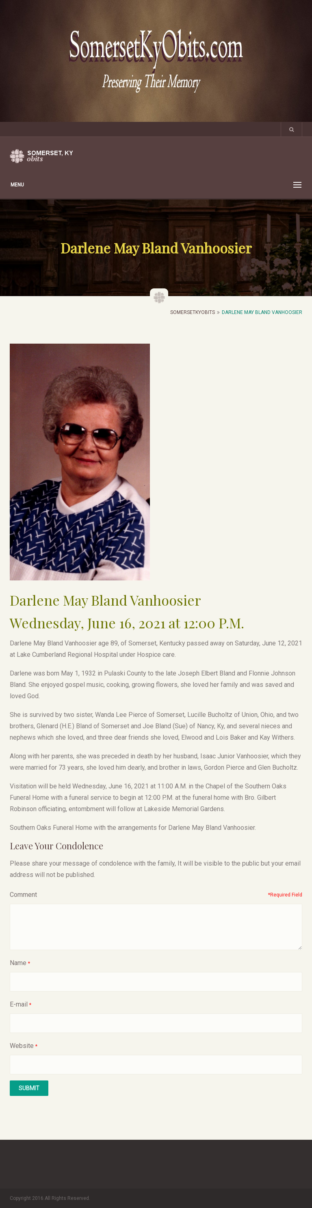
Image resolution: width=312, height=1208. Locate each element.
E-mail (19, 1004)
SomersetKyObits (192, 312)
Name (18, 963)
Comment (23, 894)
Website (22, 1046)
